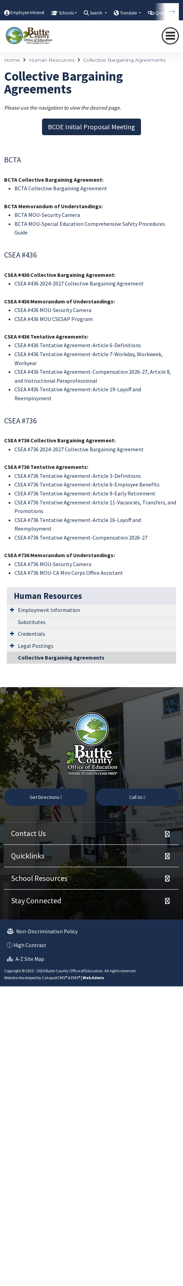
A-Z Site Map (25, 959)
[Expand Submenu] (12, 609)
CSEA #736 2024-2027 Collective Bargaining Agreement (79, 449)
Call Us (137, 797)
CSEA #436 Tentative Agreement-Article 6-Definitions (77, 345)
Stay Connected (36, 900)
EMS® (75, 977)
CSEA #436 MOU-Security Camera (52, 310)
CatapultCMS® (54, 977)
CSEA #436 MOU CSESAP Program (53, 318)
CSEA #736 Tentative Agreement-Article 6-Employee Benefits (87, 484)
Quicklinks (27, 856)
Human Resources (51, 60)
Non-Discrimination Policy (42, 931)
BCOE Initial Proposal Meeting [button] (91, 126)
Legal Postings (35, 645)
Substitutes (31, 622)
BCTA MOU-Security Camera (47, 214)
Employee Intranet (27, 13)
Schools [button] (66, 13)
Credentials (31, 633)
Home (12, 60)
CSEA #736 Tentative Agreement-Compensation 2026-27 (81, 537)
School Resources (39, 878)
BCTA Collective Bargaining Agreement (60, 188)
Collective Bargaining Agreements (124, 60)
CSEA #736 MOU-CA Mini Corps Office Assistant (68, 572)
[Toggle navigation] (170, 36)
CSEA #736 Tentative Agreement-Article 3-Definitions (77, 475)
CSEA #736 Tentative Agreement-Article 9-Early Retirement (84, 493)
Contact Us (28, 833)
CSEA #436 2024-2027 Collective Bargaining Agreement (79, 283)
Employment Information (49, 609)
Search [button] (96, 13)
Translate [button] (129, 13)
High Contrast (29, 945)
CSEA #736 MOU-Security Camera (52, 564)
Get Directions (46, 797)
